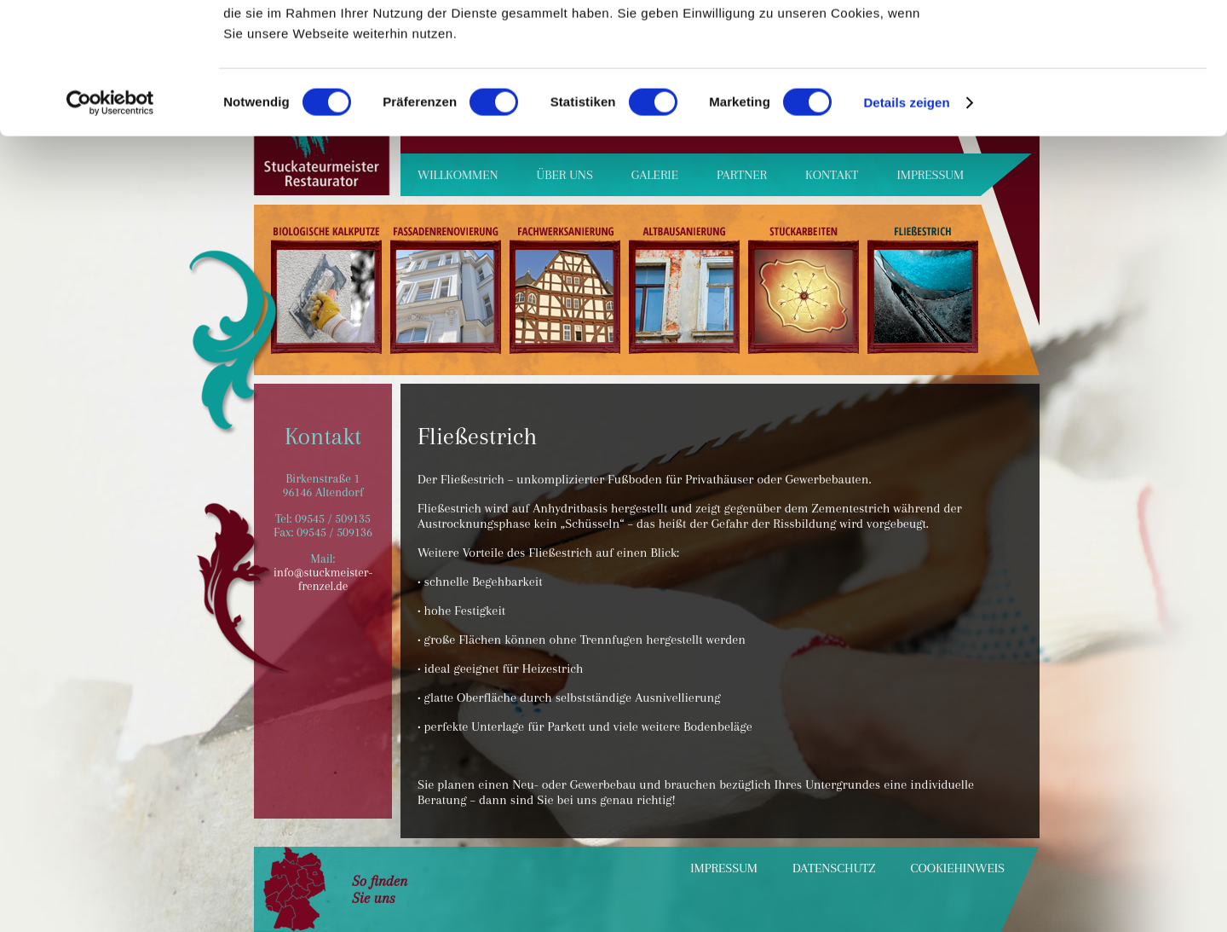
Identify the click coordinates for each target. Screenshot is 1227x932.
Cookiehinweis (958, 868)
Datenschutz (834, 868)
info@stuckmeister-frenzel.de (323, 579)
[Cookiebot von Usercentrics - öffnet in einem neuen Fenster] (110, 233)
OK (1085, 42)
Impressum (724, 868)
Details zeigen (906, 233)
